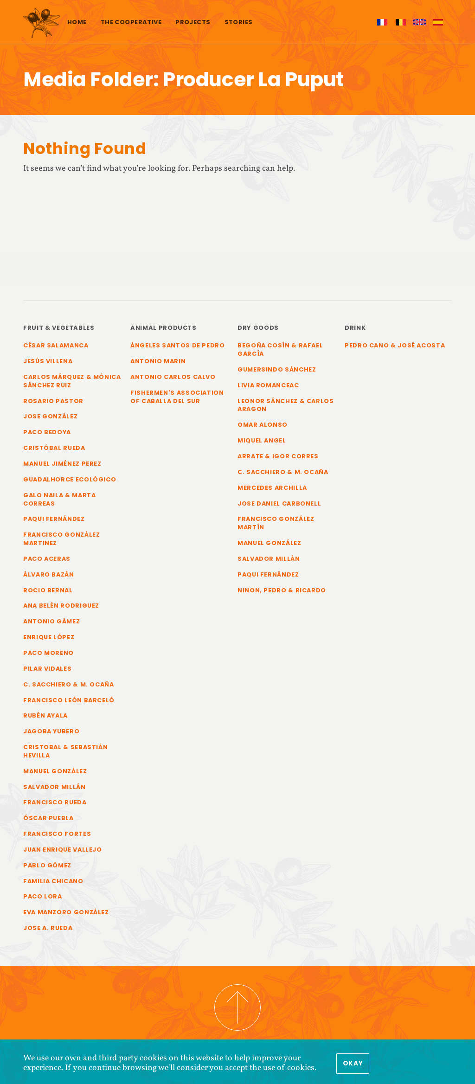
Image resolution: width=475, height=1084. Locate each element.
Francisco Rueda (55, 802)
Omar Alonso (263, 425)
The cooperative (131, 22)
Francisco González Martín (276, 523)
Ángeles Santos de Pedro (177, 345)
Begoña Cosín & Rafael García (280, 349)
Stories (239, 22)
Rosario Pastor (53, 401)
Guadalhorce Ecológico (69, 479)
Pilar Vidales (47, 669)
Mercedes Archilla (272, 488)
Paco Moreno (48, 653)
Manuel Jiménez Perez (62, 464)
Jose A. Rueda (47, 928)
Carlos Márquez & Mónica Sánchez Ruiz (72, 381)
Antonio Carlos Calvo (173, 377)
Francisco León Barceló (69, 700)
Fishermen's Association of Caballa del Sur (177, 397)
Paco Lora (42, 896)
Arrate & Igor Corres (278, 456)
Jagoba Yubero (51, 731)
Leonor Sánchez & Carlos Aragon (286, 405)
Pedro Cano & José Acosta (395, 345)
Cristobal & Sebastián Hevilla (65, 751)
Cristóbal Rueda (54, 448)
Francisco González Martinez (61, 539)
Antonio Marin (158, 361)
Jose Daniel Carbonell (279, 503)
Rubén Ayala (45, 715)
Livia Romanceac (268, 385)
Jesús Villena (47, 361)
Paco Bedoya (47, 432)
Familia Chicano (53, 881)
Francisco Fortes (57, 834)
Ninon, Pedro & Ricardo (282, 590)
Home (77, 22)
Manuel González (55, 771)
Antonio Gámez (51, 621)
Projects (192, 22)
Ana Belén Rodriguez (61, 605)
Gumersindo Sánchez (277, 369)
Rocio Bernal (48, 590)
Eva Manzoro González (66, 912)
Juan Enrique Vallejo (62, 849)
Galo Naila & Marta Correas (59, 499)
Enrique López (48, 637)
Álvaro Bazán (48, 574)
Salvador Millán (54, 787)
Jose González (50, 416)
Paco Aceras (47, 559)
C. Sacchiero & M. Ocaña (68, 684)
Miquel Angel (262, 440)
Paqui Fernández (54, 519)
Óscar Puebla (48, 818)
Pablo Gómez (47, 865)
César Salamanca (56, 345)
